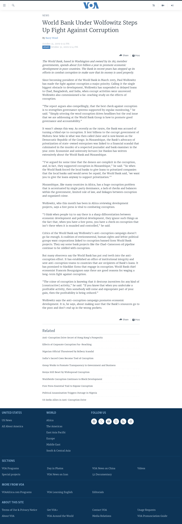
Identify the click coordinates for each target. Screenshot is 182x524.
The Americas (54, 426)
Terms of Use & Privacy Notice (19, 509)
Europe (50, 438)
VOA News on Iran (57, 474)
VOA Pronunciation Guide (152, 516)
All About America (12, 426)
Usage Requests (146, 509)
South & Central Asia (58, 450)
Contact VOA (99, 509)
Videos (141, 468)
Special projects (11, 474)
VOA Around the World (60, 516)
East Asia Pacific (56, 432)
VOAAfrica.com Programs (17, 492)
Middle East (53, 444)
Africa (50, 420)
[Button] (123, 55)
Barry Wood (52, 38)
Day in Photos (55, 468)
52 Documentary (102, 474)
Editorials (98, 492)
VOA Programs (10, 468)
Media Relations (101, 516)
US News (7, 420)
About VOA (8, 516)
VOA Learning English (60, 492)
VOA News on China (103, 468)
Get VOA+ (52, 509)
